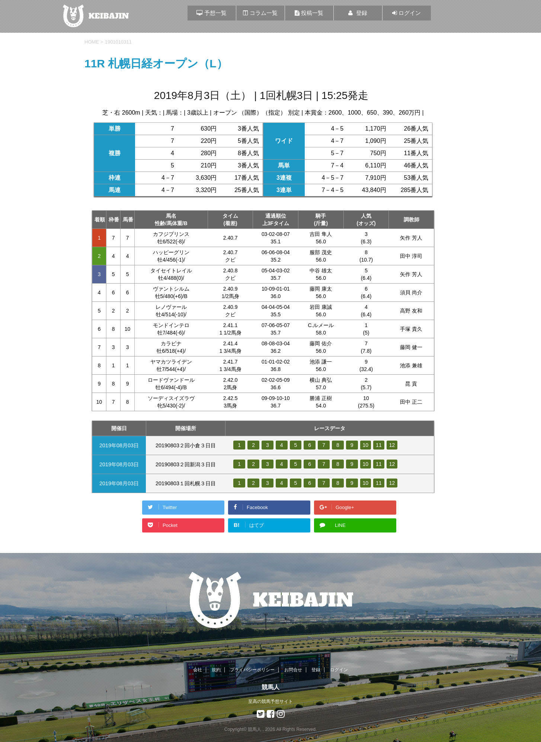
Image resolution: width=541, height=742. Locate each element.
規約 (216, 669)
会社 (197, 669)
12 (393, 445)
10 (366, 445)
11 (379, 445)
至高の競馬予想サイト (270, 701)
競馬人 (270, 687)
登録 (315, 669)
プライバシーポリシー (252, 669)
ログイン (339, 669)
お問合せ (293, 669)
